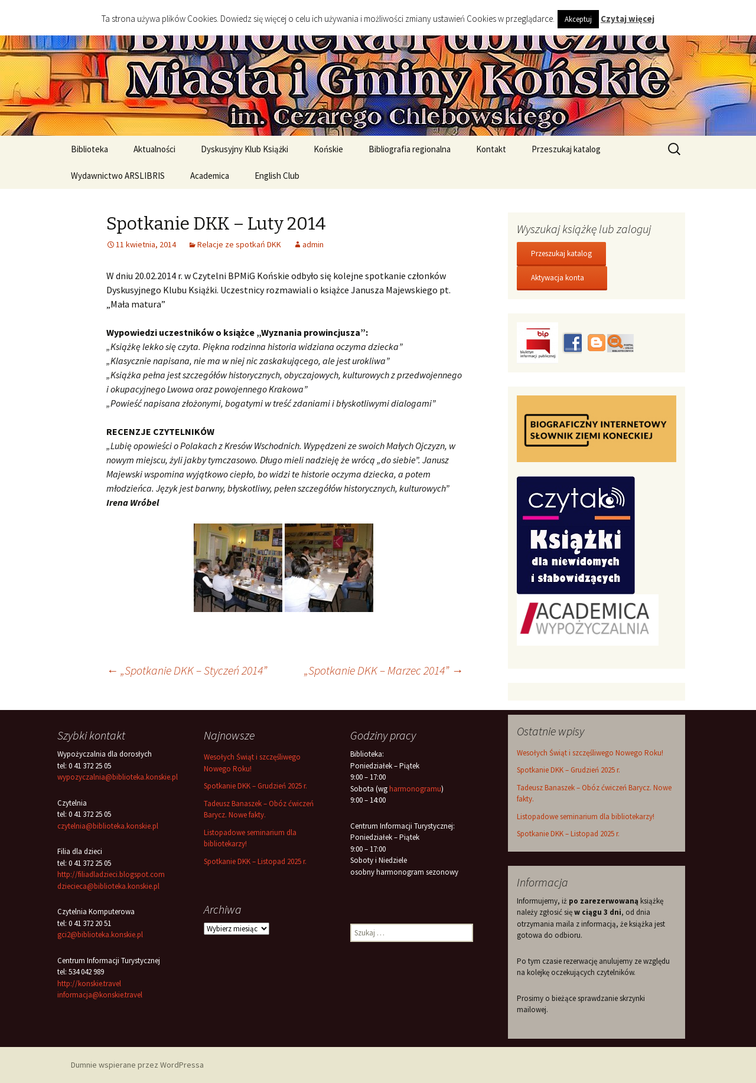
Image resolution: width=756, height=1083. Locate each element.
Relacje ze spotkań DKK (239, 244)
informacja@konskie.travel (99, 995)
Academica (209, 175)
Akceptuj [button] (578, 19)
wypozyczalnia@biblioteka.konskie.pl (117, 777)
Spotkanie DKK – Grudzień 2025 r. (568, 770)
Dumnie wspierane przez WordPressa (137, 1064)
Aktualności (154, 149)
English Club (277, 175)
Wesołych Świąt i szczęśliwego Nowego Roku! (590, 753)
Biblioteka (89, 149)
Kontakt (491, 149)
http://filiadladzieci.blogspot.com (111, 874)
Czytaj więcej (627, 18)
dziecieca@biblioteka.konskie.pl (108, 886)
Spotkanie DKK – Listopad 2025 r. (568, 834)
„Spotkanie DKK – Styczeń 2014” (186, 670)
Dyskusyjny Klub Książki (244, 149)
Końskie (328, 149)
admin (313, 244)
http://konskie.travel (89, 984)
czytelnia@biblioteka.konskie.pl (107, 826)
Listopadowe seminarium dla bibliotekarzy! (585, 817)
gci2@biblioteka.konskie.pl (100, 935)
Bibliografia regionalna (410, 149)
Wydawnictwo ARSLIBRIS (118, 175)
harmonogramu (415, 789)
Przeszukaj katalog (566, 149)
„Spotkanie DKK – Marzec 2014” (383, 670)
